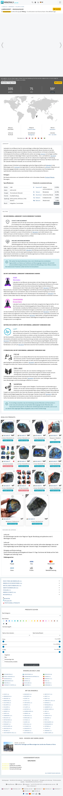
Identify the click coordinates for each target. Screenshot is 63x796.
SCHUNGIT (27, 726)
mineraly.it (38, 788)
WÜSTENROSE (28, 732)
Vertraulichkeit (27, 780)
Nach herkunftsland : (38, 633)
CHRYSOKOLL (28, 702)
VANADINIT (48, 730)
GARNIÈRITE (48, 707)
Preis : (4, 639)
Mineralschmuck (9, 592)
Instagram (26, 784)
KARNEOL (27, 713)
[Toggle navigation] (60, 2)
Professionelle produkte (11, 603)
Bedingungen (5, 780)
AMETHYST (48, 694)
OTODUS (27, 719)
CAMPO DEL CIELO (50, 700)
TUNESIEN (48, 682)
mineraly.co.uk (15, 788)
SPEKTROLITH (8, 728)
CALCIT (27, 700)
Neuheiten (6, 598)
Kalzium (38, 197)
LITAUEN (27, 678)
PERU (47, 680)
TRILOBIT (7, 730)
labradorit (6, 435)
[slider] (3, 641)
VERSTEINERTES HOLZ (10, 732)
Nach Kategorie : (6, 613)
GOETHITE (27, 709)
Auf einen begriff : (7, 626)
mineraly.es (47, 788)
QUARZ (27, 722)
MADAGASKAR (8, 680)
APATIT (47, 696)
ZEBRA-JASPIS (49, 732)
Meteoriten (7, 594)
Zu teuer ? (52, 92)
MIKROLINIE (28, 717)
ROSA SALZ (27, 724)
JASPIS (6, 713)
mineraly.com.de (27, 788)
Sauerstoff (39, 187)
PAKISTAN (7, 682)
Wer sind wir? (35, 780)
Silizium (38, 192)
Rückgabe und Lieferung (46, 780)
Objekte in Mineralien (10, 588)
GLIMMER (7, 709)
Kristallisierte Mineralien (12, 585)
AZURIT (26, 698)
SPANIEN (48, 676)
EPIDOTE (27, 704)
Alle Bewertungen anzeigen (52, 773)
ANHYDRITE (27, 696)
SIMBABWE (48, 685)
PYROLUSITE (7, 722)
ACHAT (6, 694)
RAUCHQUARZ (49, 722)
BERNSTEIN (7, 700)
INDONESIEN (8, 678)
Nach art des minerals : (8, 633)
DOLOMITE (7, 704)
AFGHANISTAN (8, 674)
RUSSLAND (27, 682)
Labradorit (52, 129)
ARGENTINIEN (28, 674)
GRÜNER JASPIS (49, 709)
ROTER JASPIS (8, 726)
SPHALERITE (27, 728)
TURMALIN (27, 730)
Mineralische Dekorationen (12, 583)
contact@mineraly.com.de (48, 784)
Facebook (19, 784)
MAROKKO (48, 678)
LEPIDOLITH (48, 715)
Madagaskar (31, 134)
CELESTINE (7, 702)
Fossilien (7, 590)
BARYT (47, 698)
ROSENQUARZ (49, 724)
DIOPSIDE (48, 702)
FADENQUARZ (49, 704)
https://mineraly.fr (31, 786)
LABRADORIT (8, 715)
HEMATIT (7, 711)
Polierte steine (20, 6)
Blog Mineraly (10, 784)
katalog (5, 6)
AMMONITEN (7, 696)
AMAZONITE (28, 694)
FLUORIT (27, 707)
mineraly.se (36, 790)
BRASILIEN (48, 674)
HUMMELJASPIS (28, 711)
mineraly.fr (5, 788)
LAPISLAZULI (28, 715)
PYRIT (47, 719)
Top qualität (7, 601)
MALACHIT (7, 717)
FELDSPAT (7, 707)
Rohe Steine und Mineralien (12, 581)
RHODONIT (7, 724)
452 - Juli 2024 (52, 134)
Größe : (4, 649)
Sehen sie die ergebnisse (32, 665)
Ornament (11, 6)
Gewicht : (4, 644)
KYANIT (47, 713)
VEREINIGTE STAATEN (10, 685)
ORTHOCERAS (8, 719)
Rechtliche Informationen (16, 780)
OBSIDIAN (48, 717)
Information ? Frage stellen (8, 82)
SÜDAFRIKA (27, 685)
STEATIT (47, 728)
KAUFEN (57, 9)
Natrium (38, 200)
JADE (47, 711)
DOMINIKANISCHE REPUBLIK (31, 676)
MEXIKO (27, 680)
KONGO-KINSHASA (9, 676)
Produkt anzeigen (7, 440)
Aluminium (39, 195)
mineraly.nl (57, 788)
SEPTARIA (48, 726)
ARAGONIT (7, 698)
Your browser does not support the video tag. (31, 45)
